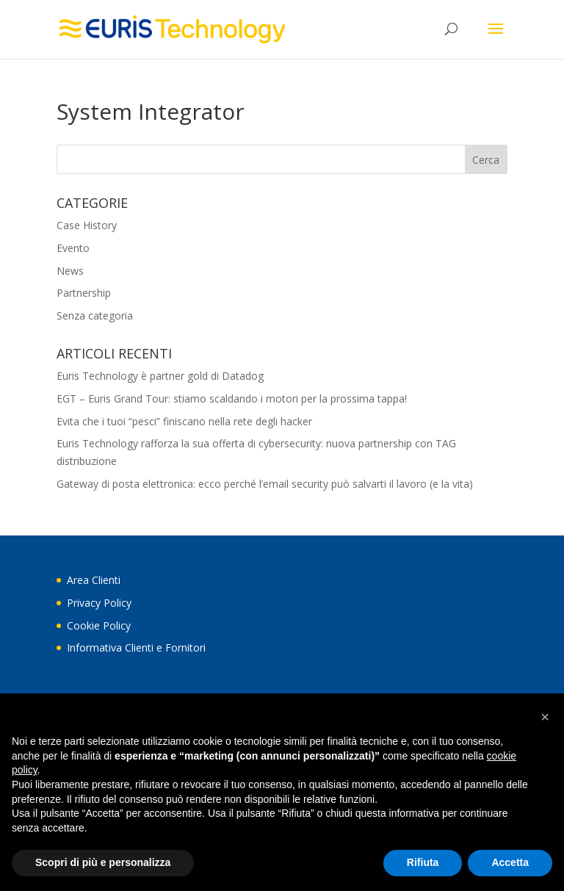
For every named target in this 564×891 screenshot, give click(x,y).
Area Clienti (93, 580)
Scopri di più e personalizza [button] (102, 862)
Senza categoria (95, 315)
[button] (545, 717)
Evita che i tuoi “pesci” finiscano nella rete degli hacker (184, 421)
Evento (73, 248)
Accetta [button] (510, 862)
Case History (87, 225)
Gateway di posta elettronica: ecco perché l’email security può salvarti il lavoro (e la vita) (265, 484)
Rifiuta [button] (423, 862)
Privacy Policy (99, 603)
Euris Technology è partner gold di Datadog (160, 376)
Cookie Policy (99, 625)
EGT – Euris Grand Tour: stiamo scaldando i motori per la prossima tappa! (232, 398)
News (70, 271)
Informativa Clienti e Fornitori (136, 647)
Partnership (84, 293)
